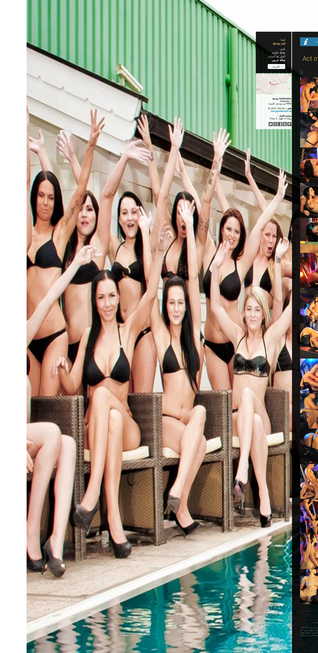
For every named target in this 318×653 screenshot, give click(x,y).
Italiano (142, 616)
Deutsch (205, 616)
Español (171, 616)
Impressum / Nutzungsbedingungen (193, 642)
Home (209, 51)
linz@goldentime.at (87, 111)
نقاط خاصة (84, 52)
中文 (161, 616)
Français (182, 616)
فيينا (89, 39)
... (135, 616)
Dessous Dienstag (242, 37)
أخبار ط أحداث (82, 56)
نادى (88, 49)
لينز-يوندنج (85, 43)
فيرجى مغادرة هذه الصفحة (131, 622)
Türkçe (153, 616)
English (194, 616)
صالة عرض (84, 60)
